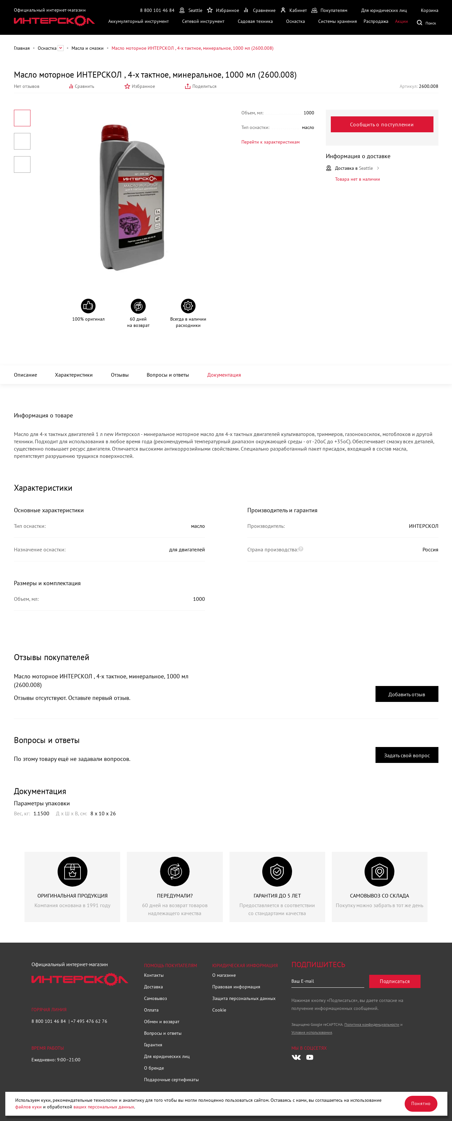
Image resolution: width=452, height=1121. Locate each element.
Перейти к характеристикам (270, 142)
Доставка (153, 987)
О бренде (154, 1068)
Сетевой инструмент (203, 21)
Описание (25, 374)
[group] (72, 887)
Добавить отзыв (406, 694)
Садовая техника (255, 21)
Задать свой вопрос (407, 755)
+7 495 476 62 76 (89, 1021)
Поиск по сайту (427, 22)
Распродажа (376, 21)
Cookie (219, 1010)
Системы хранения (337, 21)
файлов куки (28, 1107)
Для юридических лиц (167, 1056)
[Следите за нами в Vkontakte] (296, 1057)
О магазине (224, 975)
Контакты (154, 975)
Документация (224, 374)
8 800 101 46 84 (157, 10)
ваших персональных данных (104, 1107)
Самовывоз (155, 998)
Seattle (195, 10)
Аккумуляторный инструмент (138, 21)
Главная (22, 48)
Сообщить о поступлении (382, 124)
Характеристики (74, 374)
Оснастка (295, 21)
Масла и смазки (88, 48)
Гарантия (153, 1045)
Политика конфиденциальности (371, 1024)
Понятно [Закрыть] (421, 1103)
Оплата (151, 1010)
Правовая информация (236, 987)
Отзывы (120, 374)
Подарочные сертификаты (171, 1080)
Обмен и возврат (161, 1022)
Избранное (143, 86)
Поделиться (204, 86)
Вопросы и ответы (168, 374)
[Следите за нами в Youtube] (309, 1057)
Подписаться (395, 981)
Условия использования (311, 1032)
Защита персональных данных (244, 998)
